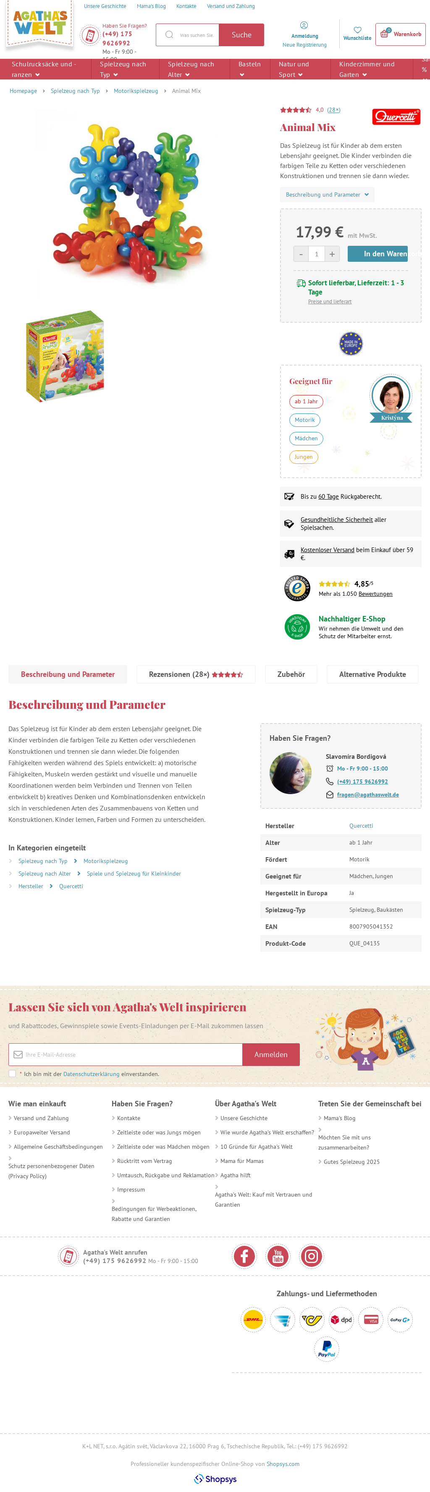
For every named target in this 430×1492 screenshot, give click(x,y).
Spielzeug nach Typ (123, 69)
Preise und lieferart (329, 301)
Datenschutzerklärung (91, 1074)
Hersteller (31, 886)
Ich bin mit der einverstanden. (89, 1074)
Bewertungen (376, 593)
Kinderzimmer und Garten (367, 69)
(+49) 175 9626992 (117, 38)
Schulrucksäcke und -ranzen (44, 69)
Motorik (305, 420)
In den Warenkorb (386, 253)
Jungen (304, 456)
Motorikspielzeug (136, 91)
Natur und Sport (294, 69)
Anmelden (271, 1054)
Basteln (250, 69)
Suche (242, 34)
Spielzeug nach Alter (191, 69)
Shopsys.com (283, 1464)
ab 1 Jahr (306, 401)
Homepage (23, 91)
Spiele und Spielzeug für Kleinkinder (134, 873)
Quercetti (71, 886)
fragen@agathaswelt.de (368, 794)
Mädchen (306, 438)
